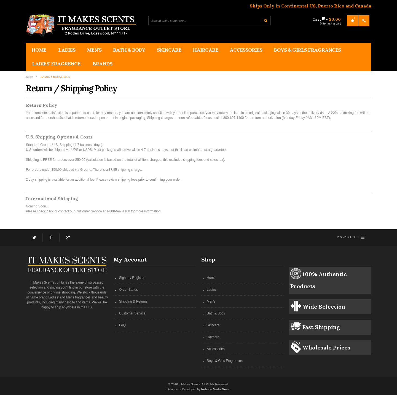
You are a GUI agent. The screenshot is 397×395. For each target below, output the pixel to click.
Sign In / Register (131, 278)
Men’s (211, 301)
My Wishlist (352, 20)
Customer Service (132, 313)
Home (211, 278)
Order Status (128, 290)
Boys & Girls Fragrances (225, 361)
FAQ (122, 325)
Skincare (213, 325)
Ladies (211, 290)
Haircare (213, 337)
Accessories (216, 349)
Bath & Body (216, 313)
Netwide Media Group (215, 389)
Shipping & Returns (133, 301)
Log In (363, 20)
